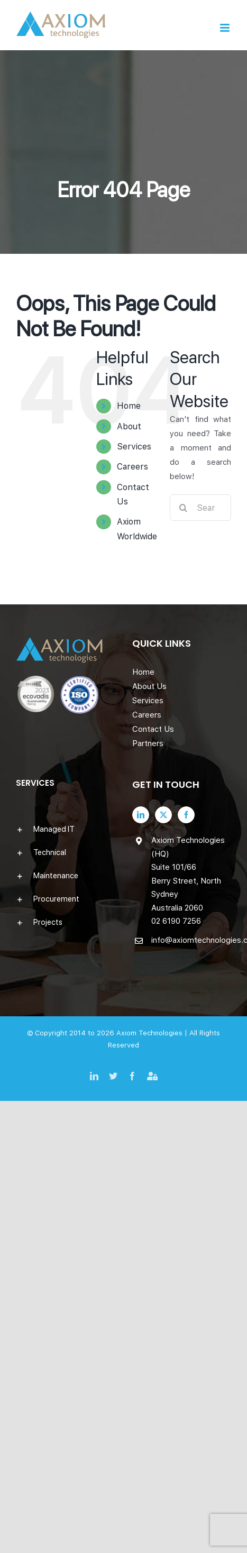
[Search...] (200, 507)
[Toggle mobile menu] (225, 27)
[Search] (183, 507)
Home (129, 406)
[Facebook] (186, 814)
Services (134, 447)
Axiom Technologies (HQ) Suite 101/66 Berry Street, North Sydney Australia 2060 (188, 874)
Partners (147, 743)
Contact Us (153, 729)
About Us (149, 686)
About (129, 426)
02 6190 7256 (176, 921)
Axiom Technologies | (152, 1033)
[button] (65, 829)
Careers (132, 467)
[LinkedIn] (140, 814)
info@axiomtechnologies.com (191, 940)
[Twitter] (163, 814)
